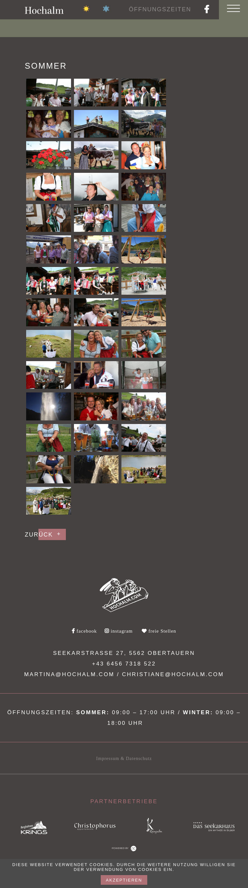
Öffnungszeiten (160, 9)
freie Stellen (159, 631)
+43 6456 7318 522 (124, 664)
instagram (119, 631)
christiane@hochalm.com (173, 674)
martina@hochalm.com (69, 674)
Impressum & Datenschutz (124, 758)
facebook (84, 631)
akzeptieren (124, 880)
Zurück (39, 534)
